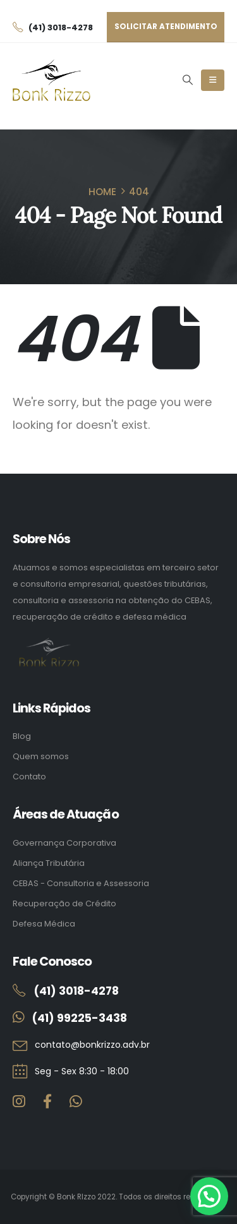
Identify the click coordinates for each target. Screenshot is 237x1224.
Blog (22, 736)
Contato (29, 777)
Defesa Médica (44, 924)
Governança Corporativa (64, 843)
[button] (187, 80)
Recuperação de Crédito (64, 903)
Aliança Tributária (49, 863)
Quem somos (41, 756)
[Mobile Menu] (212, 80)
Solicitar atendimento (165, 26)
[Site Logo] (51, 80)
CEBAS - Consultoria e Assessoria (81, 883)
